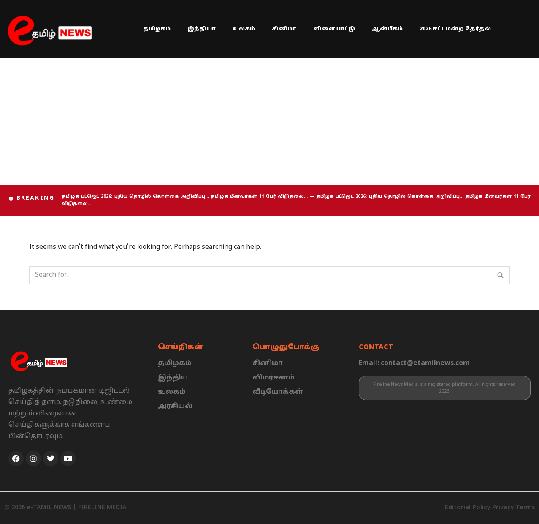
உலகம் (244, 29)
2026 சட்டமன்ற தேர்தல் (455, 29)
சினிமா (284, 29)
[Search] (260, 275)
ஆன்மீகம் (387, 29)
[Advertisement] (269, 122)
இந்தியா (201, 29)
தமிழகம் (157, 29)
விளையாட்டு (334, 29)
